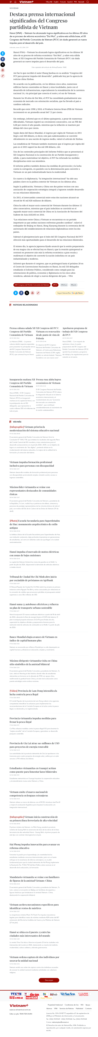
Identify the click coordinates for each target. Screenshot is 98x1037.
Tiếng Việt (49, 2)
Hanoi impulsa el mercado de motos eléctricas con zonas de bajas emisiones (34, 553)
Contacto (88, 1008)
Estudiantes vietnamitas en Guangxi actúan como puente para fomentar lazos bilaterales (33, 770)
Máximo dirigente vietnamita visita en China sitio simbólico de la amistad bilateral (33, 662)
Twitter (2, 64)
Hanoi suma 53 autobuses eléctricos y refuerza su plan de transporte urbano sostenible (34, 606)
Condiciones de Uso (72, 1005)
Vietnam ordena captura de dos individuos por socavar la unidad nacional (34, 958)
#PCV (55, 285)
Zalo (2, 53)
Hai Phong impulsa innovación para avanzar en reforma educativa (35, 846)
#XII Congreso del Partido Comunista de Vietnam (32, 285)
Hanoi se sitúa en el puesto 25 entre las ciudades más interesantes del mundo (30, 933)
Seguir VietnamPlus (64, 293)
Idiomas (49, 1008)
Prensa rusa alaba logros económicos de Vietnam (48, 381)
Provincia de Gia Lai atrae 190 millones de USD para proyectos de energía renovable (34, 745)
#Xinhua (64, 285)
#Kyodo (73, 285)
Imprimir (2, 70)
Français (63, 2)
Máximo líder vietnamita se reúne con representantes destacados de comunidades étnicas (33, 490)
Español (70, 2)
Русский (81, 2)
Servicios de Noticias (67, 1008)
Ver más (17, 421)
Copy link (2, 76)
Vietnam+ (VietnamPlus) (27, 1)
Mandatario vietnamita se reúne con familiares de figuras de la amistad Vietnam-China (34, 878)
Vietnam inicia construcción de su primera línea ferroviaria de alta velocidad (34, 818)
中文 (75, 2)
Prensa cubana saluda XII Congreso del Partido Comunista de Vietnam (22, 331)
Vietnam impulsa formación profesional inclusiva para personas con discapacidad (32, 463)
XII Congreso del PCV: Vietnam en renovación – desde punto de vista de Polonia (49, 333)
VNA (55, 1008)
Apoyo (88, 1005)
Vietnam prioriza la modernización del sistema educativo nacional (34, 428)
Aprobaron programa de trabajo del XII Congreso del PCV (75, 331)
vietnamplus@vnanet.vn (60, 1022)
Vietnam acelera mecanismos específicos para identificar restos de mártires (34, 906)
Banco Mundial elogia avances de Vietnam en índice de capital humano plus (33, 638)
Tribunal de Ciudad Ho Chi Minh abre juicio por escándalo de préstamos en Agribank (33, 578)
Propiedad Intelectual (55, 1005)
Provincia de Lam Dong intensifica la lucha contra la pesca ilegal (33, 692)
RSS (82, 1005)
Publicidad (79, 1008)
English (56, 2)
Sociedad (14, 8)
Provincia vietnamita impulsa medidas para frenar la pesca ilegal (33, 720)
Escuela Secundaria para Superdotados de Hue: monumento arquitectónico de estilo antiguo (35, 524)
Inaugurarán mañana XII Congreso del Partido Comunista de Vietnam (22, 383)
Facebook (2, 59)
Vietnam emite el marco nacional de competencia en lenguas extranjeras (29, 793)
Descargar (49, 980)
